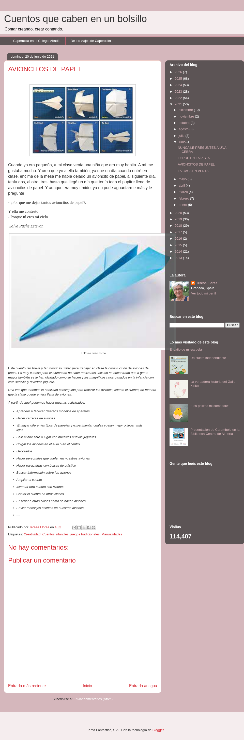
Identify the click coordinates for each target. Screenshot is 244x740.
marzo (184, 192)
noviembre (187, 116)
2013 (179, 258)
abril (182, 185)
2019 (179, 219)
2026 (179, 72)
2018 (179, 225)
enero (183, 205)
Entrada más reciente (27, 686)
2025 (179, 78)
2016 (179, 238)
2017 (179, 232)
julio (182, 136)
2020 (179, 213)
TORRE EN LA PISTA (194, 158)
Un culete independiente (208, 358)
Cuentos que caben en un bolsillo (75, 18)
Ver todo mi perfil (203, 293)
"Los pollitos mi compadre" (209, 406)
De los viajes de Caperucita (91, 41)
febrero (184, 198)
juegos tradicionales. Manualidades (96, 534)
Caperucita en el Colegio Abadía (36, 41)
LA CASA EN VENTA (193, 171)
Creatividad (32, 534)
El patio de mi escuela (186, 349)
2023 (179, 91)
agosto (184, 129)
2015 (179, 245)
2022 (179, 98)
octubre (185, 123)
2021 (179, 104)
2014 (179, 251)
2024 (179, 85)
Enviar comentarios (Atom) (93, 699)
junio (183, 142)
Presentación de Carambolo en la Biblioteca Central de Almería (214, 432)
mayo (183, 179)
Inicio (87, 686)
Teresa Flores (207, 283)
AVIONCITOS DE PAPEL (196, 164)
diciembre (186, 110)
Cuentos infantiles (55, 534)
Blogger (158, 730)
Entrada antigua (143, 686)
